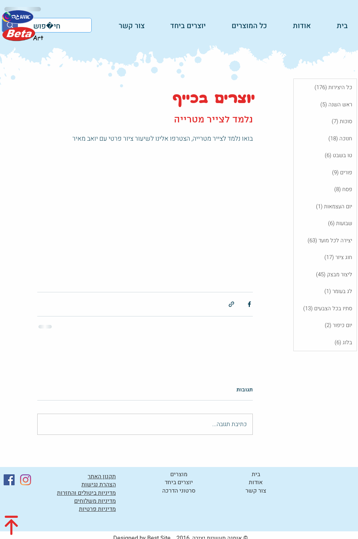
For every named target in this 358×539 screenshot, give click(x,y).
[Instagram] (25, 479)
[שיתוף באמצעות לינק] (231, 304)
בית (256, 474)
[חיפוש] (60, 26)
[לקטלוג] (22, 33)
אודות (256, 482)
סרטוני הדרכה (178, 490)
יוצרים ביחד (179, 482)
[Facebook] (9, 479)
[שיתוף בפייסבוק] (249, 304)
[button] (180, 25)
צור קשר (255, 490)
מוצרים (178, 474)
